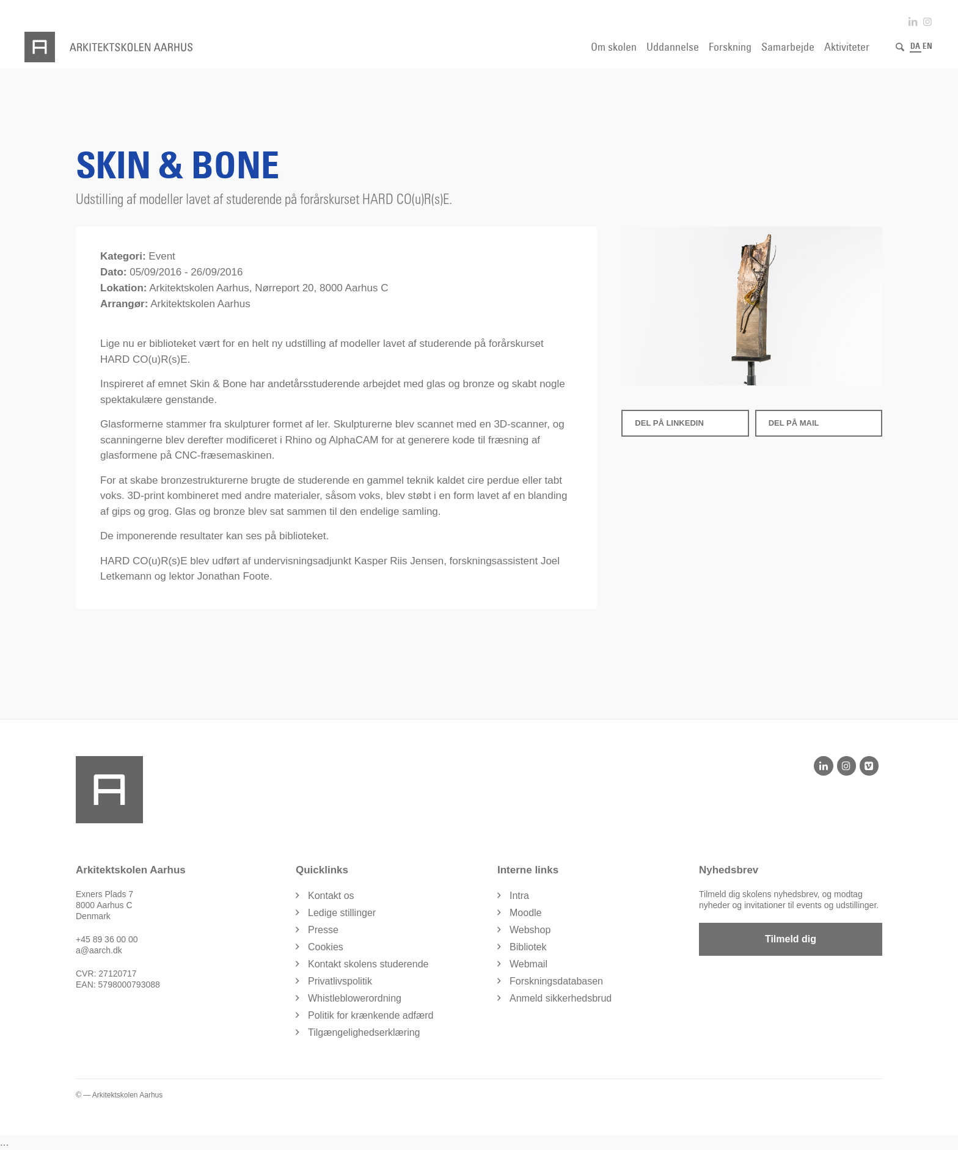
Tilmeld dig (790, 939)
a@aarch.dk (99, 950)
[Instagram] (846, 766)
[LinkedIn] (823, 766)
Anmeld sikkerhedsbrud (561, 998)
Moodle (525, 913)
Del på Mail (794, 423)
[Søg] (900, 47)
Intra (519, 895)
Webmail (528, 964)
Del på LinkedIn (669, 423)
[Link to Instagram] (927, 21)
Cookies (325, 947)
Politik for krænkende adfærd (370, 1015)
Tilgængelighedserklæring (364, 1032)
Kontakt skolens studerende (368, 964)
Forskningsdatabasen (556, 981)
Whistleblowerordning (354, 998)
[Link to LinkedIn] (913, 21)
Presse (323, 930)
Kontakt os (331, 895)
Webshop (530, 930)
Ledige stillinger (342, 913)
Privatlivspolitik (340, 981)
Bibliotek (528, 947)
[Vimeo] (869, 766)
